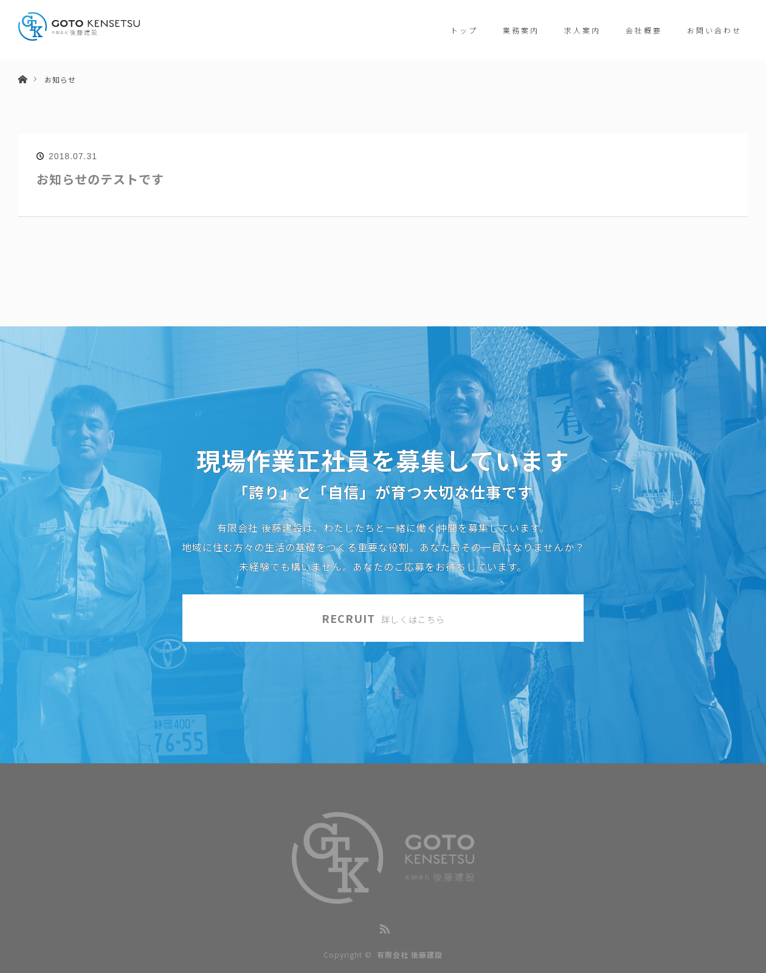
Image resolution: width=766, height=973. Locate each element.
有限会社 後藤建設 (410, 954)
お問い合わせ (714, 30)
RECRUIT (383, 618)
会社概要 (644, 30)
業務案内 (521, 30)
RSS (383, 927)
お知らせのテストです (100, 179)
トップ (464, 30)
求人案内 (582, 30)
